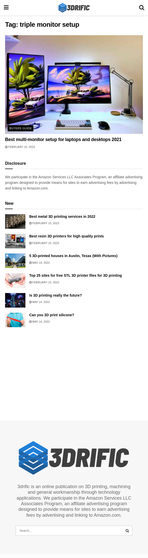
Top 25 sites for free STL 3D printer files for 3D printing (75, 275)
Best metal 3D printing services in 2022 (62, 216)
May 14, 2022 (39, 262)
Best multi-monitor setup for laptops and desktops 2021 (63, 139)
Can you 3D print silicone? (51, 315)
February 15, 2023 (20, 146)
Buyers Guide (20, 128)
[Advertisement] (74, 372)
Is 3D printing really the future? (55, 295)
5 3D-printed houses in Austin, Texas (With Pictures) (73, 256)
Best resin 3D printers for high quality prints (66, 236)
